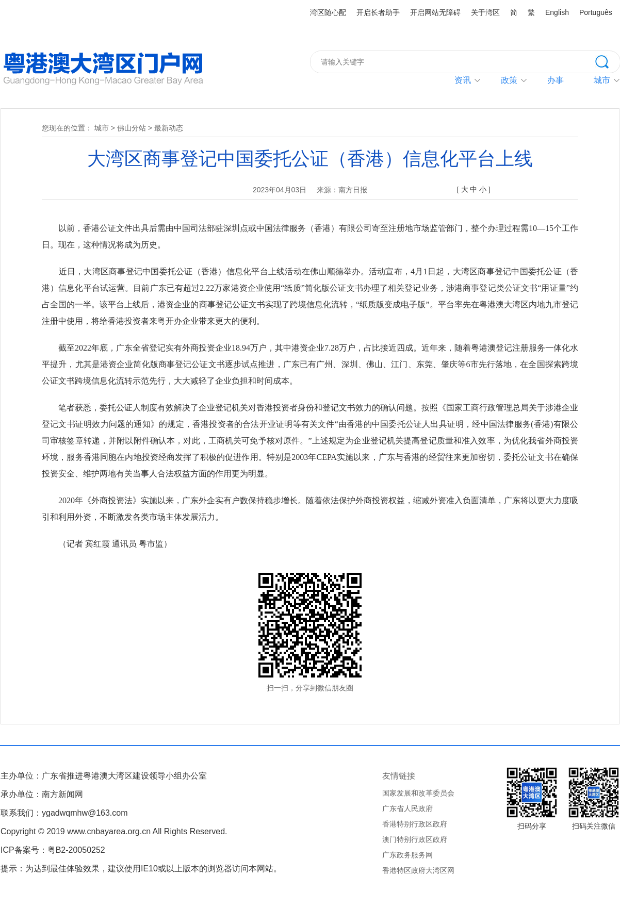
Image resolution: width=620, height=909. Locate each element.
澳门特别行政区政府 (414, 839)
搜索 (607, 61)
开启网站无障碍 (435, 12)
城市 (101, 128)
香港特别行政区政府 (414, 824)
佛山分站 (131, 128)
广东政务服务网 (407, 855)
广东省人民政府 (407, 808)
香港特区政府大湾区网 (418, 870)
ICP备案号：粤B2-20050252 (53, 850)
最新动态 (168, 128)
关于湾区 (485, 12)
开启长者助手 (378, 12)
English (557, 12)
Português (595, 12)
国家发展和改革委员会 (418, 793)
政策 (509, 80)
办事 (555, 80)
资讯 (462, 80)
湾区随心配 (328, 12)
